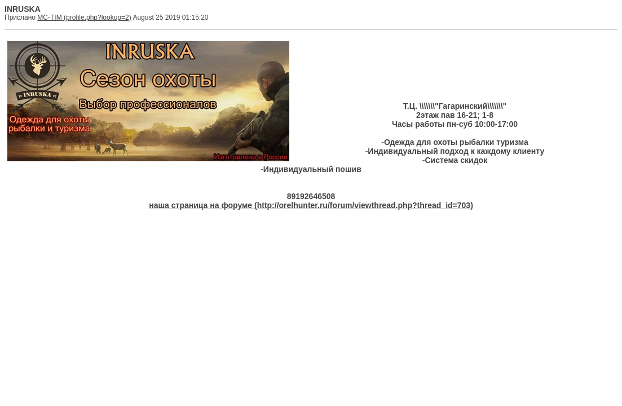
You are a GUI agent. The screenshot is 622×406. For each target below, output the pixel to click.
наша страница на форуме (200, 205)
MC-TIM (49, 17)
